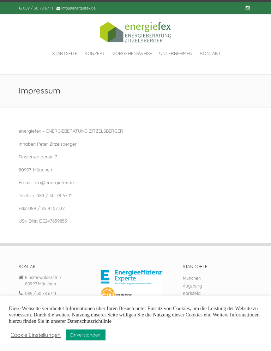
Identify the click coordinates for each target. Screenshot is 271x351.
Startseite (64, 53)
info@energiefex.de (78, 8)
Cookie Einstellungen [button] (36, 335)
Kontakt (210, 53)
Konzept (94, 53)
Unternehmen (175, 53)
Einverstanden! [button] (85, 335)
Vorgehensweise (132, 53)
